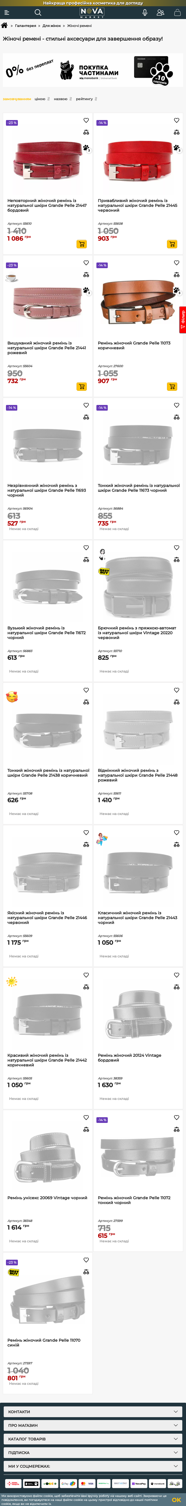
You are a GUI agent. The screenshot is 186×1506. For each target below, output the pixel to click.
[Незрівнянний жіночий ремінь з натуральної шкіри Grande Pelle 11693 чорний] (48, 444)
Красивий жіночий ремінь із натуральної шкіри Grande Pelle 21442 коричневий (47, 1060)
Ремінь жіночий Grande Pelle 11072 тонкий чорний (134, 1200)
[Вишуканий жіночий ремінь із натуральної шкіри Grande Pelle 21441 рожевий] (48, 302)
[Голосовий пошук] (145, 12)
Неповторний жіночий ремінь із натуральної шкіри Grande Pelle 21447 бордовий (46, 205)
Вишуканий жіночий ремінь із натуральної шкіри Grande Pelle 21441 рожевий (46, 348)
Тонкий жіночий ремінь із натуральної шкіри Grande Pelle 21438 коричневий (48, 773)
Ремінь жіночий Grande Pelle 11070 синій (43, 1343)
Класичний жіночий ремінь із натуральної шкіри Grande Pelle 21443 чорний (137, 918)
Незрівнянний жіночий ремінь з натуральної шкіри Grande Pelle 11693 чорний (46, 490)
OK (176, 1500)
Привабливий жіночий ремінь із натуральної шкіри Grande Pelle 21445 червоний (137, 205)
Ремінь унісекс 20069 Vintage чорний (47, 1198)
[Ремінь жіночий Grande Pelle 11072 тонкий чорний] (138, 1156)
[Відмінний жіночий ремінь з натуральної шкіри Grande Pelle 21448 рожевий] (138, 729)
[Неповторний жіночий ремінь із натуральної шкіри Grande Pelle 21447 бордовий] (48, 159)
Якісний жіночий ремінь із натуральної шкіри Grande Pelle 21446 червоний (47, 918)
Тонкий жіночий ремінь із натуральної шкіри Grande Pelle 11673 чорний (139, 488)
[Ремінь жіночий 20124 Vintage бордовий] (138, 1014)
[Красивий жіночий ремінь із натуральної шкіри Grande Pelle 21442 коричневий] (48, 1014)
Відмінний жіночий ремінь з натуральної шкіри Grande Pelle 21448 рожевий (137, 775)
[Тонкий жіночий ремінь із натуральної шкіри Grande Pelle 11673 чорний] (138, 444)
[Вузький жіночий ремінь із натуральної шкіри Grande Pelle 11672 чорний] (48, 587)
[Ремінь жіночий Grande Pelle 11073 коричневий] (138, 302)
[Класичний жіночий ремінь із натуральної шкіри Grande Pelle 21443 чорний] (138, 871)
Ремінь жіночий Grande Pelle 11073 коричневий (134, 345)
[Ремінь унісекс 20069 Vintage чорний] (48, 1156)
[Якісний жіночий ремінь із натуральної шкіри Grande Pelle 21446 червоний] (48, 871)
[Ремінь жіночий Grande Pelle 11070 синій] (48, 1299)
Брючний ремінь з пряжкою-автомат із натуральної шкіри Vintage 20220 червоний (137, 633)
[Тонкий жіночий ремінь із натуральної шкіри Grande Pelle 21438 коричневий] (48, 729)
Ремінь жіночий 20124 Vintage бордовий (129, 1058)
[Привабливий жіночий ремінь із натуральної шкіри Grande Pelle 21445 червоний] (138, 159)
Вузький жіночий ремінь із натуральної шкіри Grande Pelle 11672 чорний (46, 633)
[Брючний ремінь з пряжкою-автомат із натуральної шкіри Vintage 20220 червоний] (138, 587)
